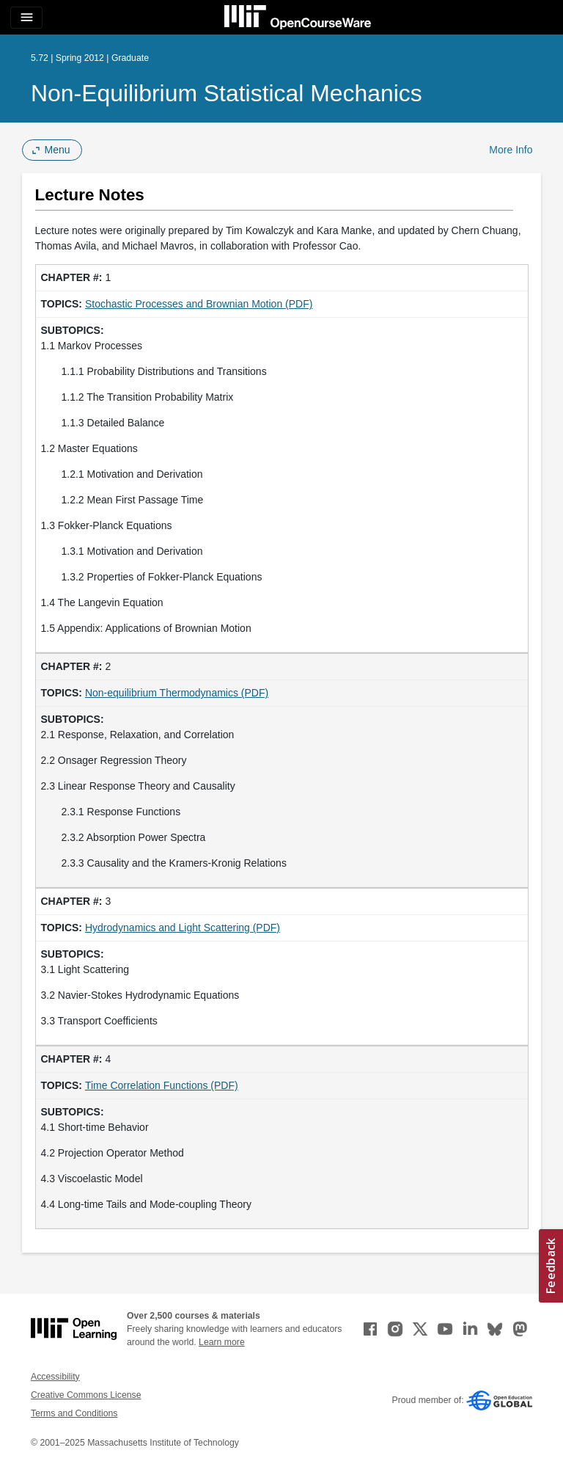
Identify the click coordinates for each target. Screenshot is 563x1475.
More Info (510, 150)
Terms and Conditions (74, 1413)
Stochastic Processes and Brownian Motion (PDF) (198, 304)
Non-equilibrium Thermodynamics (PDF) (176, 693)
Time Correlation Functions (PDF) (161, 1085)
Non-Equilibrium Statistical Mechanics (226, 93)
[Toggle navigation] (26, 18)
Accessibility (55, 1377)
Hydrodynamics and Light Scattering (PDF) (182, 927)
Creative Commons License (86, 1395)
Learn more (222, 1342)
